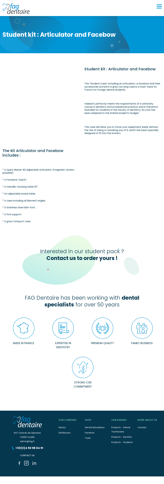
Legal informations (38, 481)
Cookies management (62, 481)
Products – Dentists (124, 437)
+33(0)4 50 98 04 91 (27, 448)
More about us (151, 420)
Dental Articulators (98, 428)
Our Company (72, 420)
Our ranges (124, 420)
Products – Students (124, 443)
